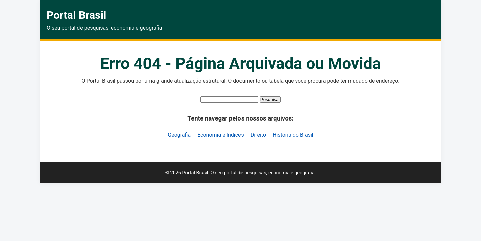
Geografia (179, 135)
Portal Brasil (76, 15)
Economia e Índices (220, 135)
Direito (258, 135)
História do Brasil (293, 135)
